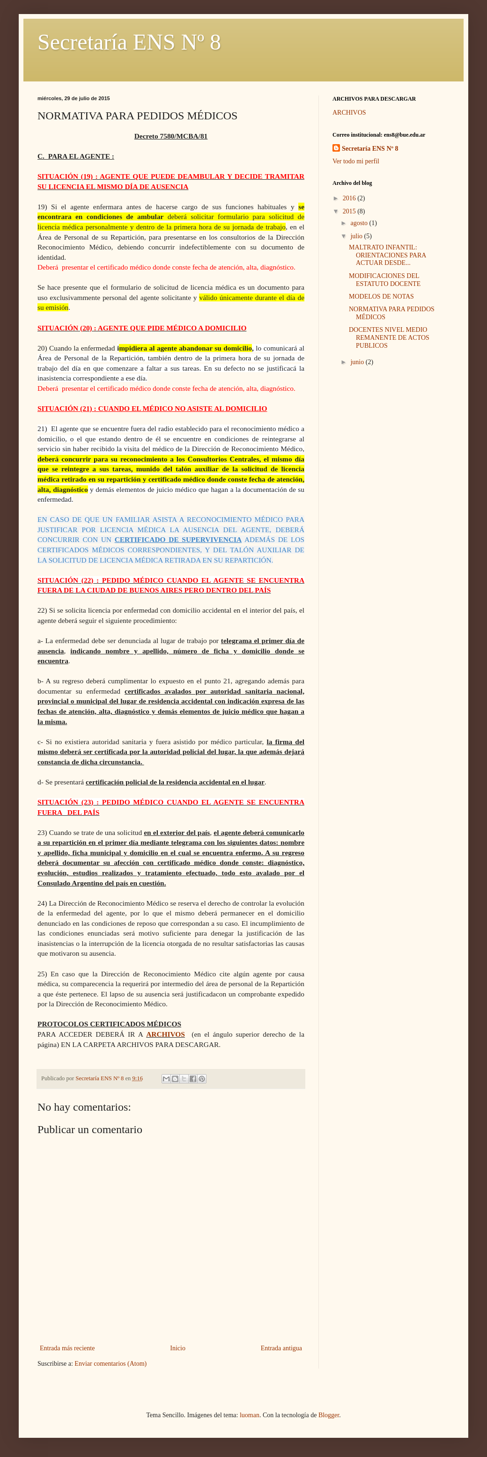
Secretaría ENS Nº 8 (129, 41)
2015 (350, 211)
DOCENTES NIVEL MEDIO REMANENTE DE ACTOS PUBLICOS (389, 337)
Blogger (328, 1415)
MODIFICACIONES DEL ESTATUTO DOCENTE (385, 279)
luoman (249, 1415)
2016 (350, 198)
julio (357, 236)
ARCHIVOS (165, 1034)
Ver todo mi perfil (355, 161)
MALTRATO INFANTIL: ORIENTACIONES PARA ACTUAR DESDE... (387, 255)
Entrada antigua (281, 1348)
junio (357, 362)
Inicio (177, 1348)
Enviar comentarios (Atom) (110, 1363)
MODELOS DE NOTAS (381, 296)
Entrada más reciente (67, 1348)
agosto (359, 223)
